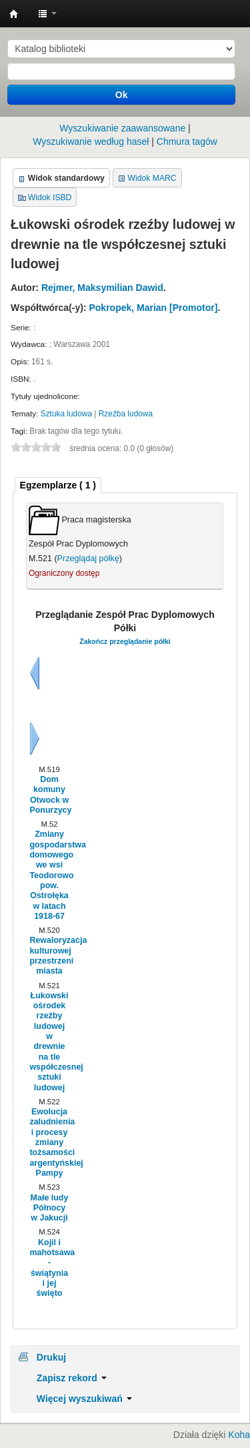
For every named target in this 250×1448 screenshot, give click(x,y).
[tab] (58, 485)
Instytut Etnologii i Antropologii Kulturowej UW (14, 14)
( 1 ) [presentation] (58, 485)
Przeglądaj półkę (88, 558)
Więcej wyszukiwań (84, 1398)
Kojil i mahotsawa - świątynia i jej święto (49, 1268)
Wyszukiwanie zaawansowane (122, 128)
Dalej (34, 738)
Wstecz (34, 673)
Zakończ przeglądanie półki (125, 641)
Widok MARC (152, 178)
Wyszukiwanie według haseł (91, 141)
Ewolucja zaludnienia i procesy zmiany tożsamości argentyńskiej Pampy (49, 1142)
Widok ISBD (50, 197)
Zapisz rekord (72, 1378)
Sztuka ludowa (66, 413)
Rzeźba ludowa (126, 413)
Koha (239, 1434)
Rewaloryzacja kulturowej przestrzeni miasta (49, 956)
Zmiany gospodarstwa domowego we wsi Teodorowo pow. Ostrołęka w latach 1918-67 (49, 874)
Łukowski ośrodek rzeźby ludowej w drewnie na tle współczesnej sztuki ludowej (49, 1041)
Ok (121, 94)
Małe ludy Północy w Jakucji (50, 1208)
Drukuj (51, 1357)
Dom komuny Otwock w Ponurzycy (49, 795)
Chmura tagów (187, 141)
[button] (47, 13)
